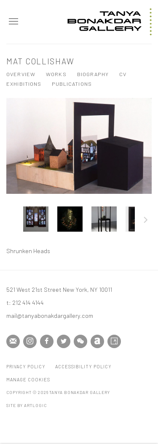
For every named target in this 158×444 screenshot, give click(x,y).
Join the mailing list (13, 341)
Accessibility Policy (83, 366)
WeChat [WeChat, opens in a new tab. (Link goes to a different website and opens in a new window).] (80, 341)
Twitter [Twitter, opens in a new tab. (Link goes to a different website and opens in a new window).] (63, 341)
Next (146, 221)
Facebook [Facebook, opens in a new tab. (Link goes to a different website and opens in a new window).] (47, 341)
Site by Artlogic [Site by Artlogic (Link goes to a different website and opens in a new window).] (26, 405)
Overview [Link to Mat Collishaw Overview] (20, 74)
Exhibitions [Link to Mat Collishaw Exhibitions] (23, 83)
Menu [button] (12, 22)
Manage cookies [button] (28, 379)
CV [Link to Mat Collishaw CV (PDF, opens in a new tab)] (122, 74)
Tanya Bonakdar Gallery (109, 21)
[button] (35, 219)
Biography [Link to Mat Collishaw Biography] (93, 74)
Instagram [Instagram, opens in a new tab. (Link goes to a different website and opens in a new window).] (30, 341)
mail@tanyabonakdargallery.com (49, 315)
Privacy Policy (26, 366)
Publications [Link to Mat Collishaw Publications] (72, 83)
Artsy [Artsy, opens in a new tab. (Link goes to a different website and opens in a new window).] (114, 341)
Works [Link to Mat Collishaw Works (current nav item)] (56, 74)
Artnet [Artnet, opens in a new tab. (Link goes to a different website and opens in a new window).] (97, 341)
